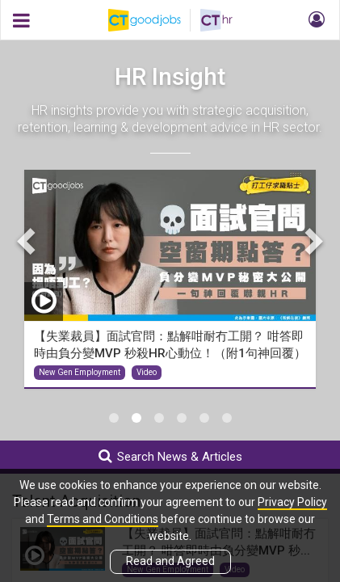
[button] (314, 20)
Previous (28, 241)
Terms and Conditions (102, 518)
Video (146, 372)
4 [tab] (182, 418)
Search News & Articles (170, 456)
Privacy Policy (292, 502)
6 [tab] (227, 418)
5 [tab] (204, 418)
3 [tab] (159, 418)
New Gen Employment (79, 372)
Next (312, 241)
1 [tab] (114, 418)
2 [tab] (136, 418)
